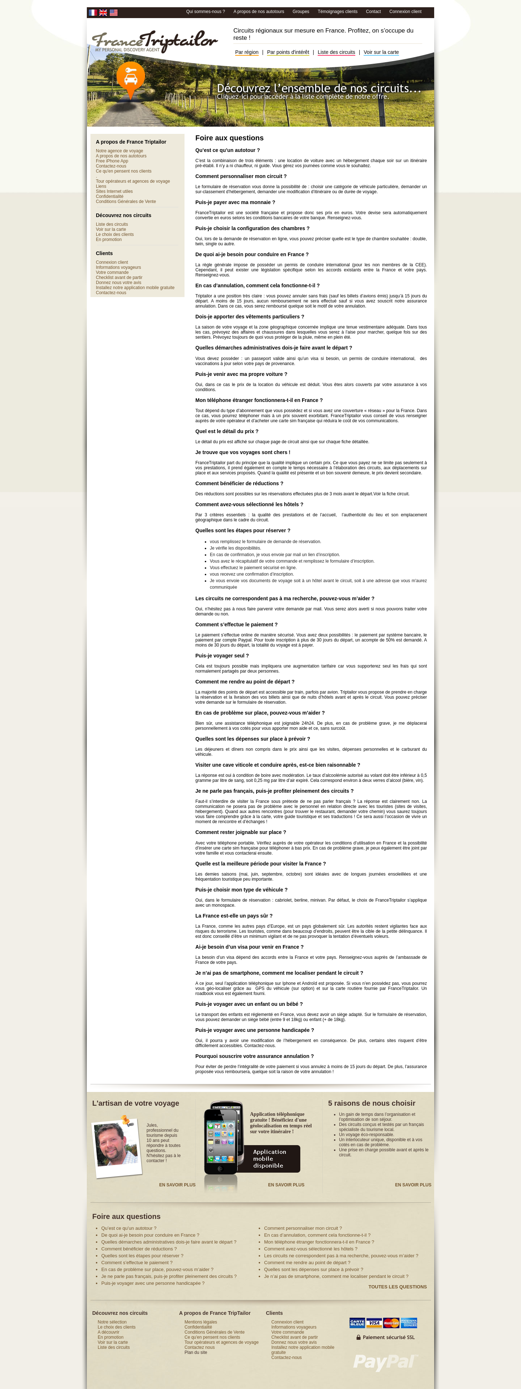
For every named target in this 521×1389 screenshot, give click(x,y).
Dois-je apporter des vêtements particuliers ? (249, 316)
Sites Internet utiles (114, 191)
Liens (101, 186)
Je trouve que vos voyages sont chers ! (243, 452)
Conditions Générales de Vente (126, 201)
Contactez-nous (111, 166)
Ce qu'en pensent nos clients (124, 171)
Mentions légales (201, 1322)
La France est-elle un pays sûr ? (234, 916)
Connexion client (405, 11)
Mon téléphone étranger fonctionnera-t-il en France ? (259, 400)
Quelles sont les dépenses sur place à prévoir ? (252, 739)
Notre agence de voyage (119, 150)
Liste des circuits (336, 52)
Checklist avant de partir (119, 277)
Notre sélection (112, 1322)
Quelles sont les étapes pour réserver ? (243, 530)
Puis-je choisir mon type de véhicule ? (241, 890)
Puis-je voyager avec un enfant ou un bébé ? (249, 1004)
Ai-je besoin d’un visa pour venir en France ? (249, 947)
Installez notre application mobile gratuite (135, 287)
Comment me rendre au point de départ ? (245, 682)
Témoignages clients (338, 11)
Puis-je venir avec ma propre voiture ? (241, 374)
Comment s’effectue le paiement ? (236, 624)
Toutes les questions (397, 1287)
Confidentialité (109, 196)
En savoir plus (177, 1184)
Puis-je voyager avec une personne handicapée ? (254, 1030)
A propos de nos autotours (259, 11)
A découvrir (108, 1332)
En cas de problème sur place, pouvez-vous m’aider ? (260, 713)
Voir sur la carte (381, 52)
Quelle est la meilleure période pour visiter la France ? (260, 864)
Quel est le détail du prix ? (227, 431)
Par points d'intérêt (288, 52)
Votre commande (112, 272)
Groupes (301, 11)
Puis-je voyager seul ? (222, 655)
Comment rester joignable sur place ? (240, 832)
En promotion (109, 239)
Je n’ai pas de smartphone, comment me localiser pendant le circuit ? (279, 973)
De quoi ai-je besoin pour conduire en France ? (252, 254)
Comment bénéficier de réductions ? (239, 483)
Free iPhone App (112, 161)
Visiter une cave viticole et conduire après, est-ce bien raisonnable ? (277, 765)
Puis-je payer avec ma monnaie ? (235, 202)
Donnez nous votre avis (118, 282)
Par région (247, 52)
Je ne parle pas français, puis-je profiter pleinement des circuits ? (274, 791)
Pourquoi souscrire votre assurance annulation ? (254, 1056)
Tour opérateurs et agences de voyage (133, 181)
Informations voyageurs (118, 267)
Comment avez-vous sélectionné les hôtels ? (249, 504)
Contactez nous (200, 1347)
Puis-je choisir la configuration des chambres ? (252, 228)
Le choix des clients (115, 234)
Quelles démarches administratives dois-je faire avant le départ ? (273, 348)
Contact (373, 11)
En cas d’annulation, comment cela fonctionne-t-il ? (257, 285)
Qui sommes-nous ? (206, 11)
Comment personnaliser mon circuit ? (241, 176)
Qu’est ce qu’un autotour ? (227, 150)
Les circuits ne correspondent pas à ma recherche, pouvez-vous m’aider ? (284, 598)
